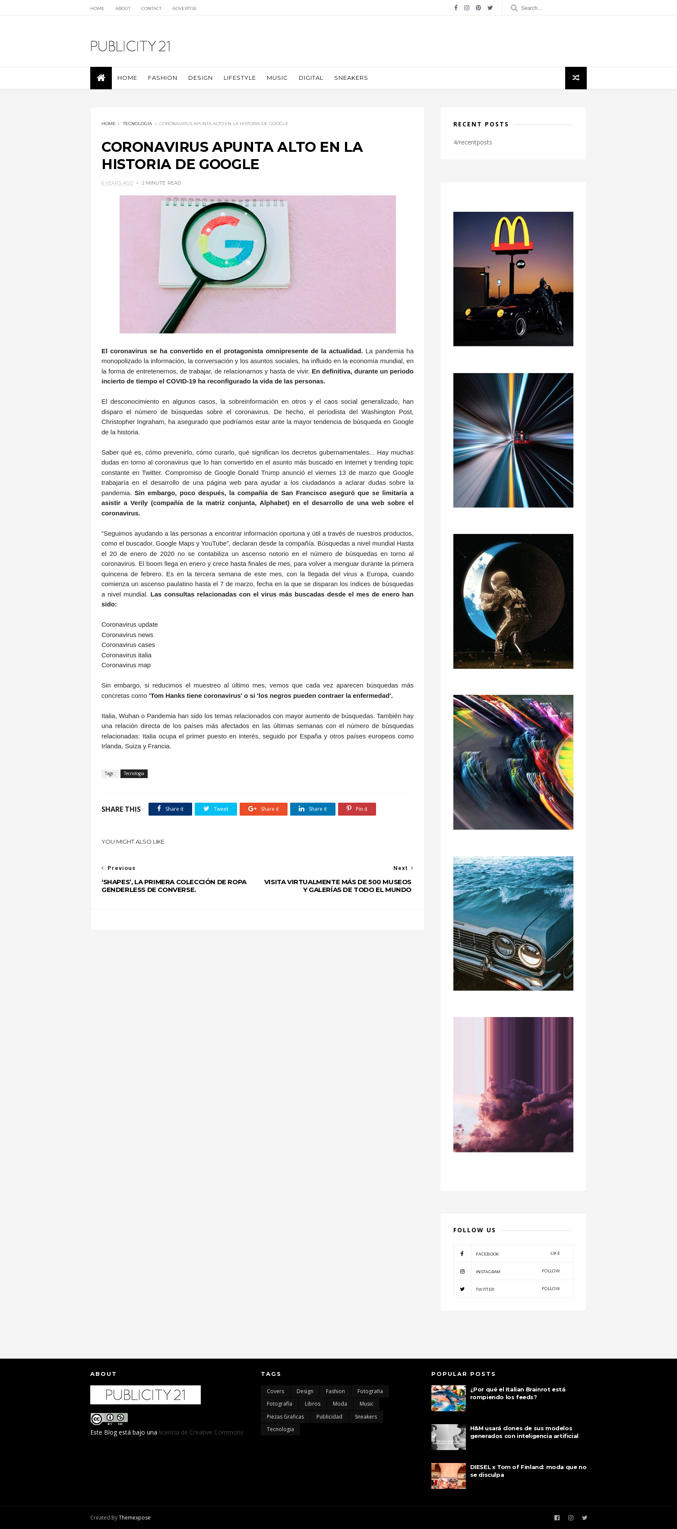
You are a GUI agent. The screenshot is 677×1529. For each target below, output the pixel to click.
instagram (506, 1271)
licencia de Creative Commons (201, 1432)
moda (340, 1403)
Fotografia (370, 1391)
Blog (110, 1432)
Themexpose (135, 1517)
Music (277, 77)
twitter (506, 1288)
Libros (312, 1403)
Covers (275, 1391)
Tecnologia (137, 123)
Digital (311, 77)
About (122, 8)
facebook (506, 1253)
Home (97, 8)
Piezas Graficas (285, 1416)
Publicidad (329, 1416)
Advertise (184, 8)
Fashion (162, 77)
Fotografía (279, 1403)
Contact (151, 8)
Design (200, 77)
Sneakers (351, 77)
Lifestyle (240, 77)
